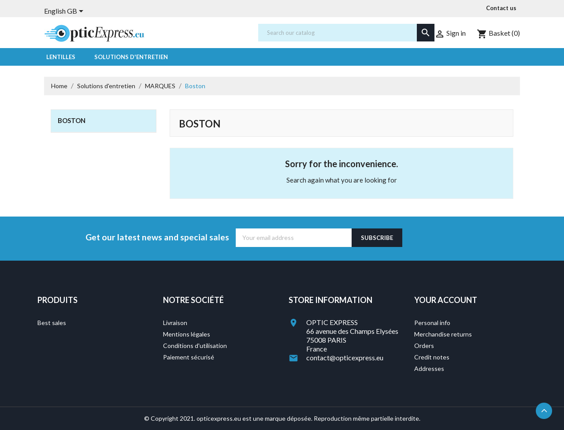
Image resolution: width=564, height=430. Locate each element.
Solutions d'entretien (131, 56)
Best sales (51, 322)
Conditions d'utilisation (195, 345)
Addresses (429, 368)
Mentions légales (186, 334)
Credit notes (431, 357)
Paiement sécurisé (188, 357)
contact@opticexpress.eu (344, 357)
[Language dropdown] (65, 12)
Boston (71, 120)
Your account (445, 300)
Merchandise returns (443, 334)
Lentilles (60, 56)
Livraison (175, 322)
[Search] (346, 32)
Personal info (432, 322)
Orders (424, 345)
